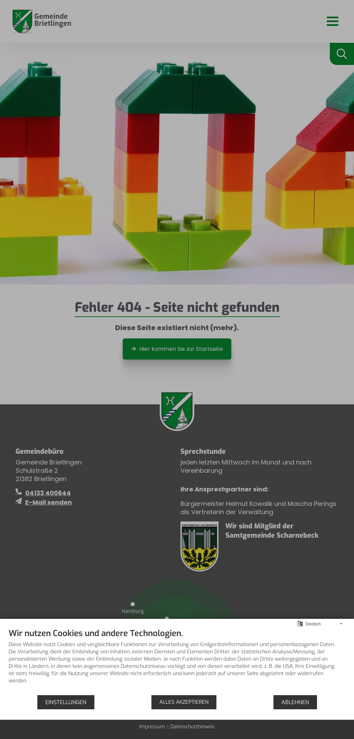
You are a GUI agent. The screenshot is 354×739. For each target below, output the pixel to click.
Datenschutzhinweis (192, 726)
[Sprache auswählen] (300, 623)
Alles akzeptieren (183, 702)
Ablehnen (295, 702)
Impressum (152, 726)
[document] (177, 661)
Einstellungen (65, 702)
